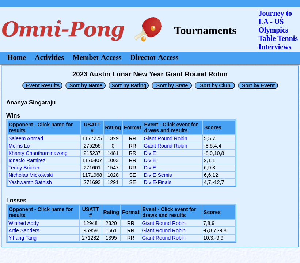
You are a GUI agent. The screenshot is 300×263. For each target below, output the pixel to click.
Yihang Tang (22, 238)
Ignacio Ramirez (26, 160)
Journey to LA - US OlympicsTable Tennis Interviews (278, 30)
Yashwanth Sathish (30, 182)
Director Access (154, 57)
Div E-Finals (157, 182)
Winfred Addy (23, 223)
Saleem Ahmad (25, 138)
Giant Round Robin (165, 138)
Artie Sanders (23, 230)
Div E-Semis (158, 175)
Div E (150, 153)
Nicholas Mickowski (30, 175)
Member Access (97, 57)
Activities (49, 57)
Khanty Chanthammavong (38, 153)
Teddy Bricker (23, 168)
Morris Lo (19, 146)
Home (16, 57)
